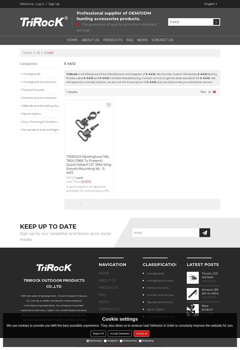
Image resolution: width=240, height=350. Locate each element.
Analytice (111, 340)
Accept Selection (120, 333)
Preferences (128, 340)
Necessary (94, 340)
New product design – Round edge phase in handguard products (210, 307)
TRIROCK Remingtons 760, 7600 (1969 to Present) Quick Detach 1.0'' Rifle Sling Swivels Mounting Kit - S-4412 (88, 165)
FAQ (130, 40)
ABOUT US (90, 40)
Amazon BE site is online (210, 291)
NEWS (142, 40)
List (209, 92)
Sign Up (54, 4)
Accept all (141, 333)
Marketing (146, 340)
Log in (39, 4)
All (38, 53)
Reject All (98, 333)
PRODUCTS (113, 40)
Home (27, 53)
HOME (72, 40)
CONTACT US (162, 40)
